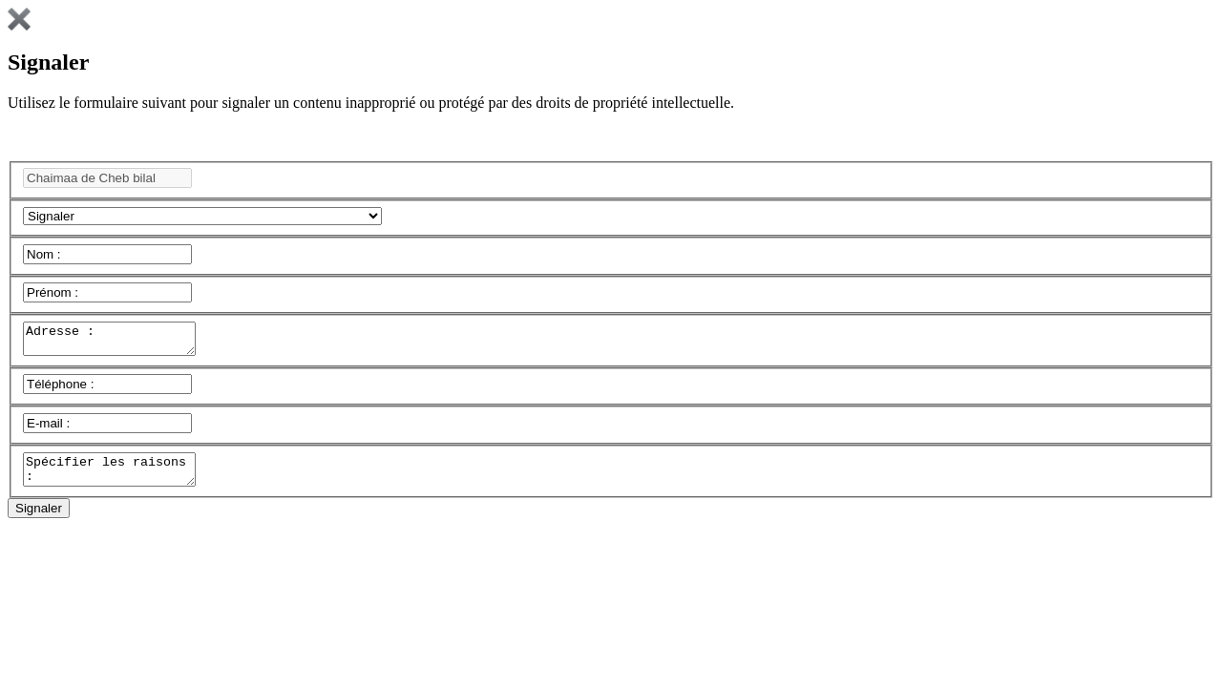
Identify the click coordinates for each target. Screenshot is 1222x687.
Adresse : (119, 342)
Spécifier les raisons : (119, 478)
